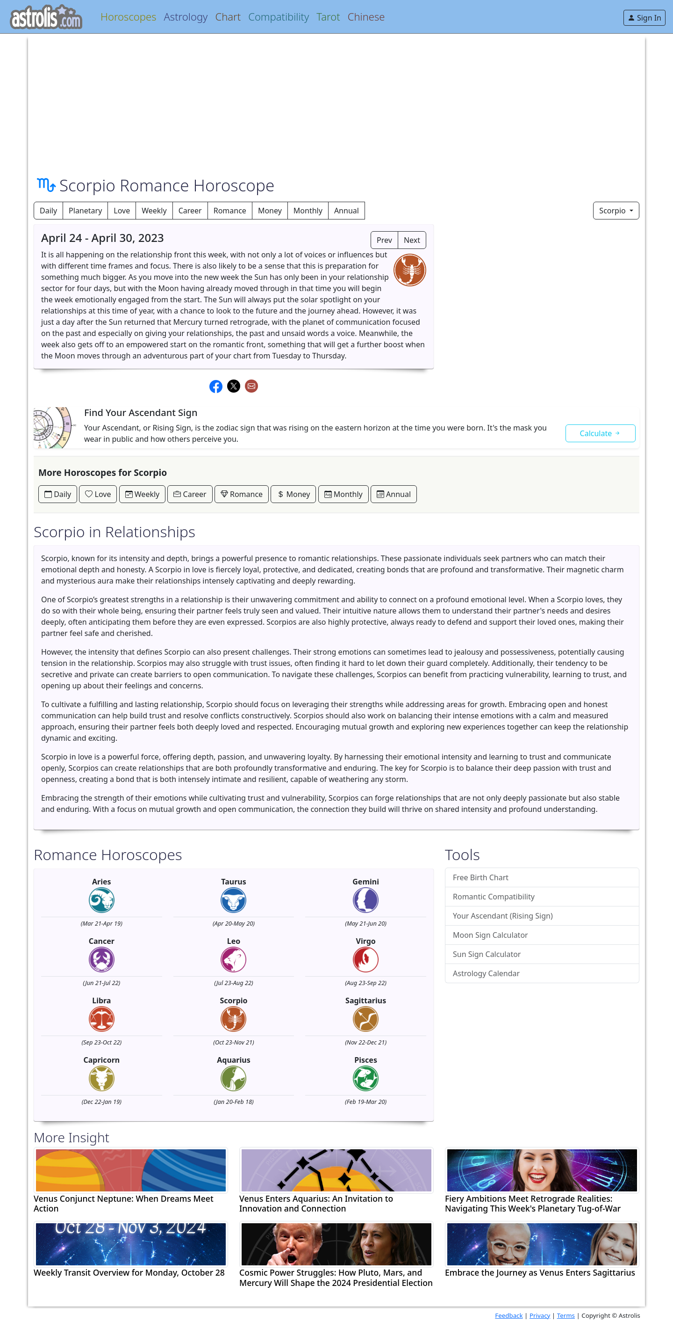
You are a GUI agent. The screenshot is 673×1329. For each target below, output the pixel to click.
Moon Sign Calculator (490, 935)
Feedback (509, 1315)
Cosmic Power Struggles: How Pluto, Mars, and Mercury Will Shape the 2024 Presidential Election (336, 1277)
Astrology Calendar (486, 973)
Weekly (154, 210)
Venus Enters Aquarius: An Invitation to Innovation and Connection (316, 1203)
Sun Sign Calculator (487, 954)
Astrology (186, 16)
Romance (230, 210)
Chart (228, 16)
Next (412, 240)
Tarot (328, 16)
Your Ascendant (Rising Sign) (503, 916)
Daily (48, 210)
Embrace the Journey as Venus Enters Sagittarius (540, 1273)
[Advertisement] (314, 99)
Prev (384, 240)
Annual (346, 210)
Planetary (85, 210)
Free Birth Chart (480, 877)
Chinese (366, 16)
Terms (566, 1315)
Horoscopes (128, 16)
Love (122, 210)
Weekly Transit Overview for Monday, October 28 (129, 1273)
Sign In (644, 18)
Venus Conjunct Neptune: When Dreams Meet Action (124, 1203)
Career (190, 210)
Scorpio (613, 210)
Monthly (308, 210)
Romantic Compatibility (494, 896)
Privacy (540, 1315)
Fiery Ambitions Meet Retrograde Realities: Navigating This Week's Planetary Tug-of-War (533, 1203)
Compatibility (278, 16)
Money (270, 210)
